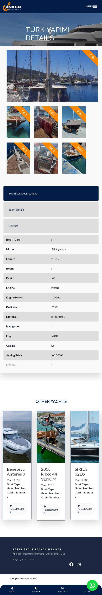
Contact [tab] (13, 225)
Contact (36, 590)
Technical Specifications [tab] (23, 193)
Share (12, 590)
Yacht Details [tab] (16, 209)
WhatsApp (62, 590)
